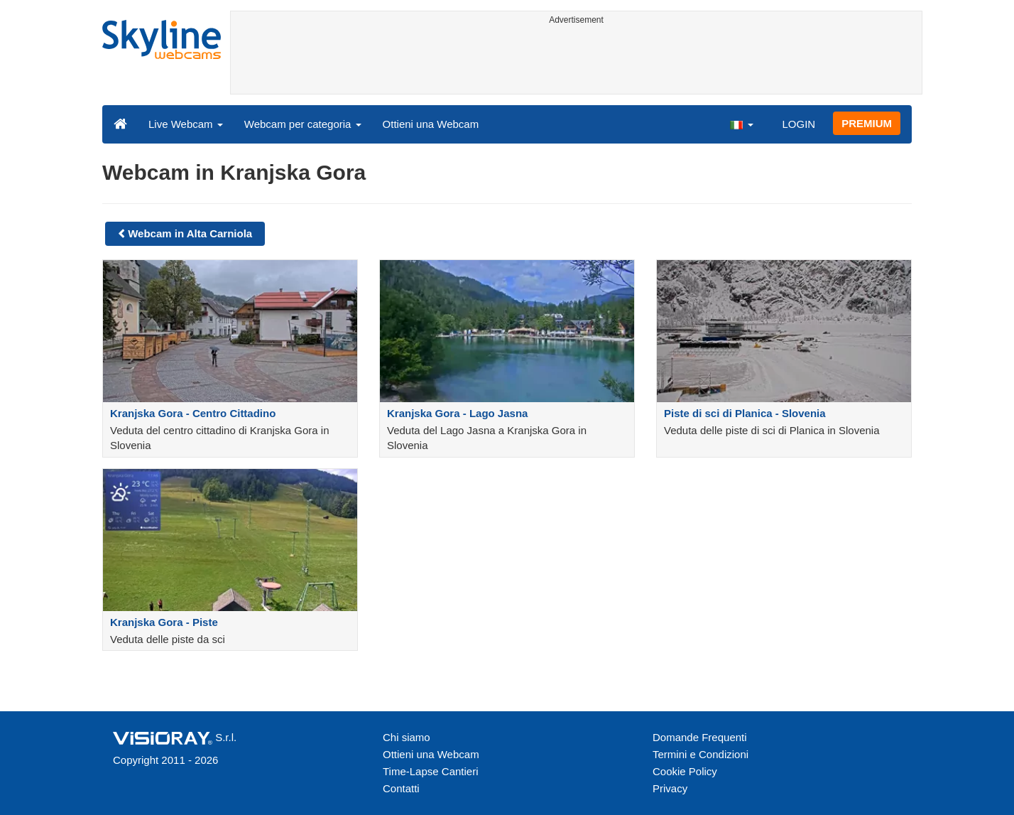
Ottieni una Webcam (431, 124)
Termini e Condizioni (700, 754)
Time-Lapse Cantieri (431, 771)
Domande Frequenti (700, 737)
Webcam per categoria (302, 124)
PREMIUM (866, 123)
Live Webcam (185, 124)
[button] (741, 123)
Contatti (401, 788)
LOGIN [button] (798, 124)
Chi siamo (406, 737)
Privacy (670, 788)
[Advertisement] (576, 62)
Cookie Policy (685, 771)
